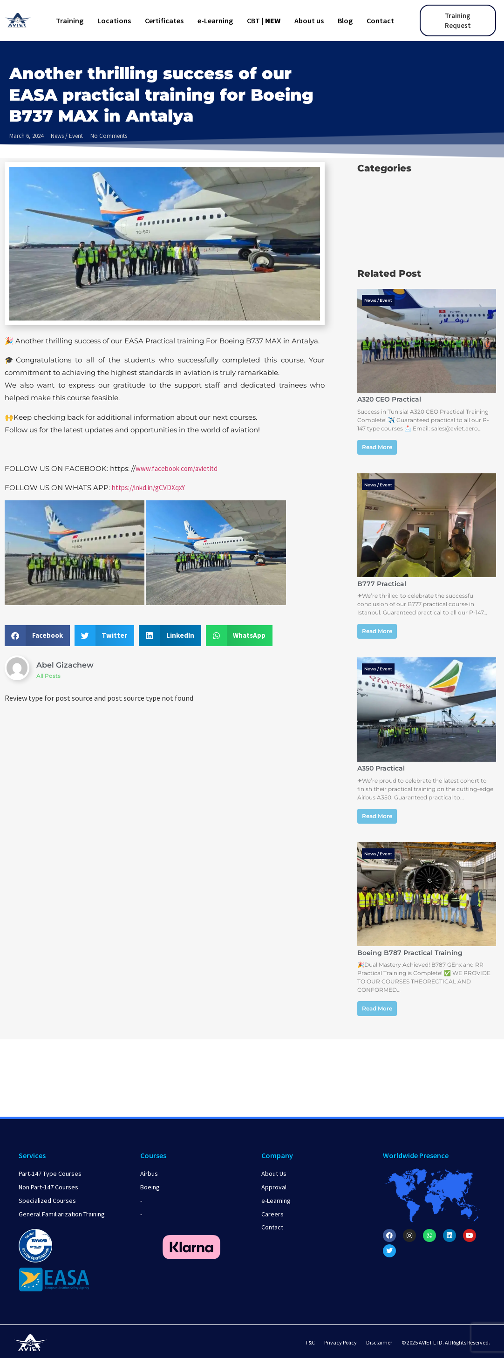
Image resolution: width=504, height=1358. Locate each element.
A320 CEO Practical (389, 399)
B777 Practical (381, 584)
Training (69, 20)
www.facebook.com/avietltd (177, 468)
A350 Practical (381, 768)
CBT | (263, 20)
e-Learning (215, 20)
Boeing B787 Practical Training (410, 953)
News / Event (67, 136)
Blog (345, 20)
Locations (114, 20)
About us (309, 20)
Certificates (164, 20)
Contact (380, 20)
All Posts (48, 676)
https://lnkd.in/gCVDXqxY (148, 487)
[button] (37, 635)
